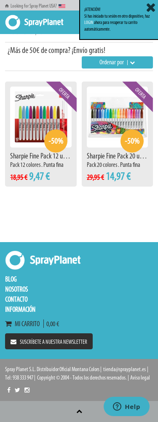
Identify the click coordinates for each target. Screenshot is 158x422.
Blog (10, 279)
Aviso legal (140, 377)
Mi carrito (24, 323)
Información (20, 309)
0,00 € (51, 323)
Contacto (16, 299)
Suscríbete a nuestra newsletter (49, 342)
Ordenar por (117, 62)
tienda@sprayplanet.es (124, 369)
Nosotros (16, 289)
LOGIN (88, 22)
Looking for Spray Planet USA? (35, 6)
